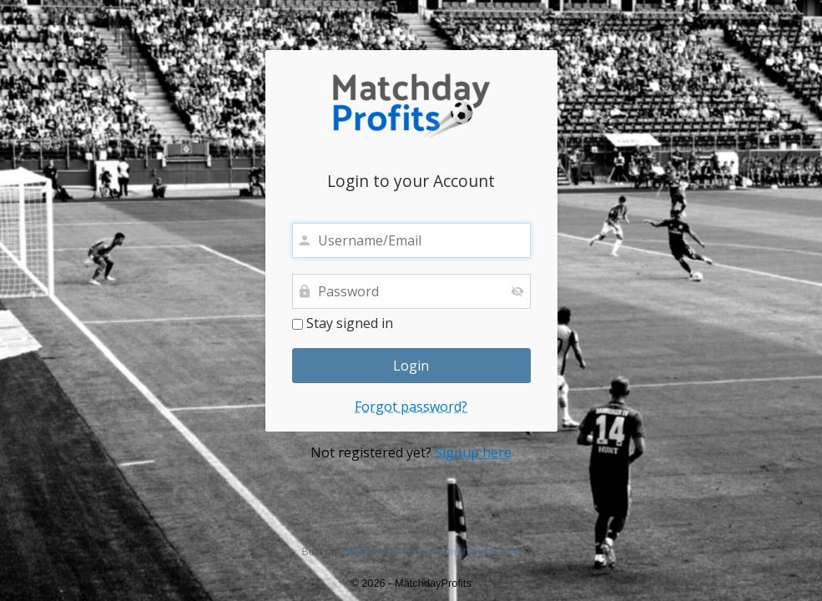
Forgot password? (411, 406)
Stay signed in (342, 324)
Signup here (473, 452)
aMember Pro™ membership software (430, 551)
